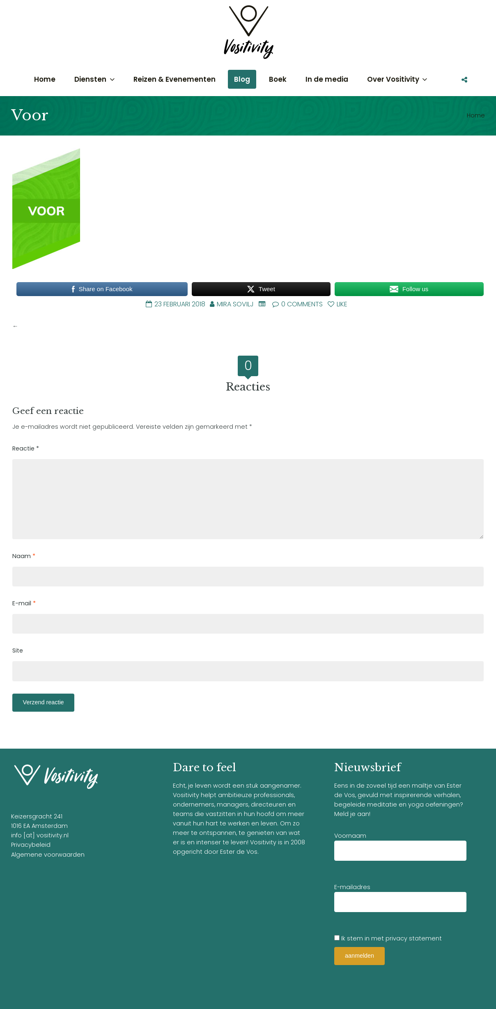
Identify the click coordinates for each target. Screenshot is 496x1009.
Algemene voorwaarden (48, 854)
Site (17, 650)
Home (476, 115)
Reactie (25, 448)
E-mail (24, 603)
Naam (23, 556)
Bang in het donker (48, 326)
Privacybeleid (31, 845)
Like (337, 304)
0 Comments (297, 304)
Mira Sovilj (235, 304)
